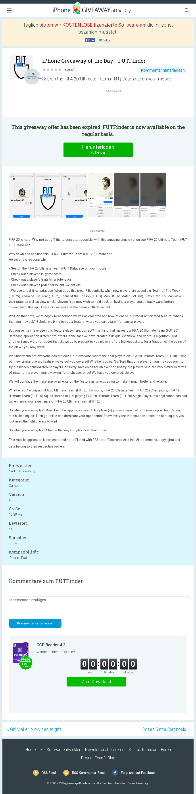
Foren (166, 749)
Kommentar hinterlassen (163, 70)
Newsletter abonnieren (104, 749)
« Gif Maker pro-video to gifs (34, 729)
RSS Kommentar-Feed (88, 773)
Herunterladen (98, 149)
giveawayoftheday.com (80, 783)
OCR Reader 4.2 (51, 644)
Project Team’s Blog (98, 757)
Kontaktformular (142, 749)
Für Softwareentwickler (60, 749)
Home (30, 749)
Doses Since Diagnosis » (165, 729)
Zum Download (96, 681)
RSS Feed (49, 773)
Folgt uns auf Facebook (138, 773)
